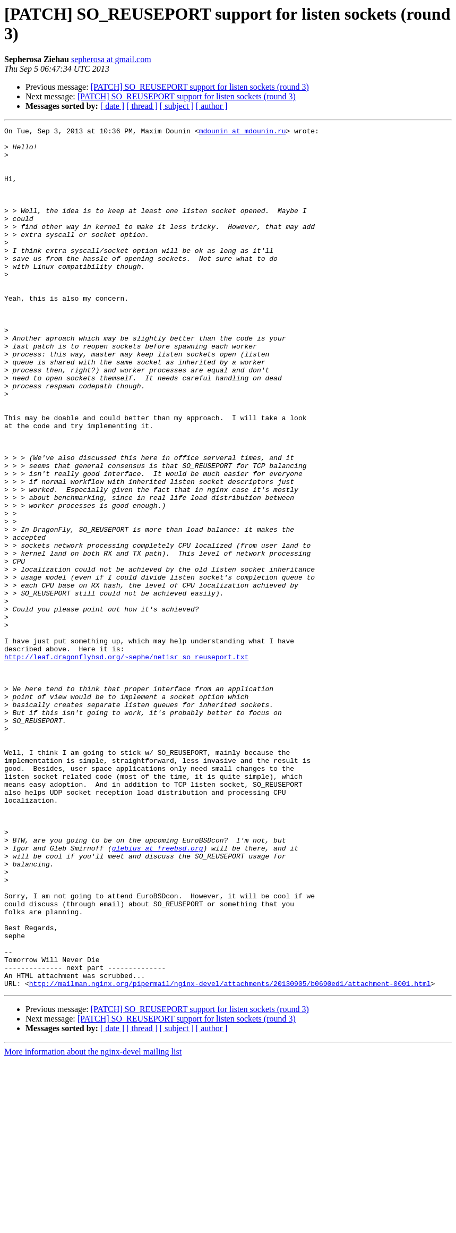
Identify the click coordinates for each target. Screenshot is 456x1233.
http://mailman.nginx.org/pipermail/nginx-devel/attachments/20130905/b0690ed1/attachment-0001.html (230, 1155)
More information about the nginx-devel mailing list (93, 1223)
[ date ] (112, 105)
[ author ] (212, 105)
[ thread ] (142, 105)
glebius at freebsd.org (157, 993)
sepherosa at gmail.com (111, 59)
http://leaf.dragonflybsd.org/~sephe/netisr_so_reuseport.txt (126, 763)
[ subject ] (177, 105)
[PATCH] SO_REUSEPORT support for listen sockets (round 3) (200, 86)
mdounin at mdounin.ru (242, 132)
